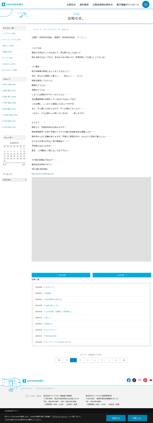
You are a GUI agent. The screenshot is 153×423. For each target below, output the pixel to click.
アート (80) (8, 58)
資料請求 (84, 4)
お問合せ (71, 4)
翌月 (24, 165)
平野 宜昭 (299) (9, 103)
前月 (5, 165)
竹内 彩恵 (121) (9, 121)
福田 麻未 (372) (9, 91)
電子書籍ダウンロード (128, 4)
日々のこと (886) (10, 70)
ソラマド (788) (9, 33)
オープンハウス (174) (12, 39)
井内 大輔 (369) (9, 84)
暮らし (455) (8, 46)
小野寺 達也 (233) (10, 115)
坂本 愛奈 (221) (9, 109)
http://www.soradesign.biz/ (43, 174)
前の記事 (62, 275)
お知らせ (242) (9, 64)
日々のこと (82, 37)
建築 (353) (7, 52)
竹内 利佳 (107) (9, 127)
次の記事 (120, 275)
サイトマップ (27, 388)
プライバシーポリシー (46, 388)
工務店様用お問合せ (102, 4)
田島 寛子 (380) (9, 97)
